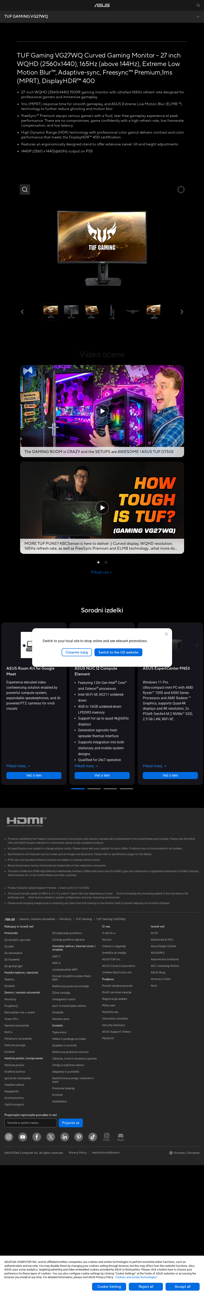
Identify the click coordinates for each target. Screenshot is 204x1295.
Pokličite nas (110, 1142)
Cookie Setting (109, 1287)
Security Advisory (113, 1155)
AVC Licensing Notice (165, 1096)
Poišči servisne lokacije (116, 1122)
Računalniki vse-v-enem (19, 1142)
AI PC (154, 1063)
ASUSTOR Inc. (111, 1089)
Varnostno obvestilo (115, 1148)
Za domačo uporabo (17, 1070)
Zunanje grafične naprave (68, 1070)
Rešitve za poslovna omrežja (70, 1116)
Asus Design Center (163, 1076)
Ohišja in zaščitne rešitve (68, 1195)
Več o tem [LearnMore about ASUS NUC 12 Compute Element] (102, 905)
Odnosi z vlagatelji (114, 1076)
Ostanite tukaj (77, 652)
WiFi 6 (56, 1093)
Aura (154, 1115)
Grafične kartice (14, 1202)
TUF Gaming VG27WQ (111, 1049)
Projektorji (11, 1136)
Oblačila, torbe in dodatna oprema (74, 1188)
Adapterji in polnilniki (65, 1202)
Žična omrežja (61, 1123)
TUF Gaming (84, 1049)
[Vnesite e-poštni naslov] (30, 1252)
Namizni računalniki (16, 1155)
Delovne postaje (14, 1175)
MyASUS (108, 1168)
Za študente (12, 1089)
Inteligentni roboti (63, 1129)
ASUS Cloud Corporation (118, 1096)
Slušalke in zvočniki (64, 1175)
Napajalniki (11, 1221)
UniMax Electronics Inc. (117, 1102)
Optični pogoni (14, 1234)
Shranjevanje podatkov (67, 1063)
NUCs (8, 1162)
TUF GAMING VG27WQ (26, 16)
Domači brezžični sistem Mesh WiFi (71, 1108)
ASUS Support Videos (116, 1161)
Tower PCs (11, 1149)
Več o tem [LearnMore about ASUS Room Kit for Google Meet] (34, 905)
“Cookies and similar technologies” (136, 1277)
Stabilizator (59, 1231)
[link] (102, 5)
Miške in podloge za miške (69, 1169)
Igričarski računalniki (17, 1208)
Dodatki (9, 1116)
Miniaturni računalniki (18, 1169)
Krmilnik (57, 1225)
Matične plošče (14, 1195)
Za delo (9, 1076)
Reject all (146, 1287)
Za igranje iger (13, 1096)
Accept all (182, 1287)
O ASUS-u (108, 1063)
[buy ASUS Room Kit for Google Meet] (33, 801)
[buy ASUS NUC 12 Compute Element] (102, 801)
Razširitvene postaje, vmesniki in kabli (73, 1210)
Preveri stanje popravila (117, 1115)
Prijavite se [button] (70, 1253)
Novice (106, 1070)
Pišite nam (108, 1135)
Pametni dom (60, 1149)
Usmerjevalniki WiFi (65, 1100)
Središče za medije (114, 1083)
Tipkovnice (59, 1162)
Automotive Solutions (165, 1089)
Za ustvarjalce (13, 1083)
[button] (6, 5)
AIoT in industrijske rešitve (69, 1136)
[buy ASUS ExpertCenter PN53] (166, 798)
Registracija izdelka (114, 1129)
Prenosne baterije (63, 1218)
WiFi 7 (56, 1086)
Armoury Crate (160, 1109)
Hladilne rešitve (14, 1215)
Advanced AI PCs (162, 1070)
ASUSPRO (158, 1083)
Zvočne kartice (14, 1228)
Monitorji (10, 1129)
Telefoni (9, 1109)
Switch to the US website (118, 652)
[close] (166, 634)
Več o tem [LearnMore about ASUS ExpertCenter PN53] (170, 905)
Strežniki (57, 1142)
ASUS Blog (158, 1102)
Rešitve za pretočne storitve (70, 1182)
